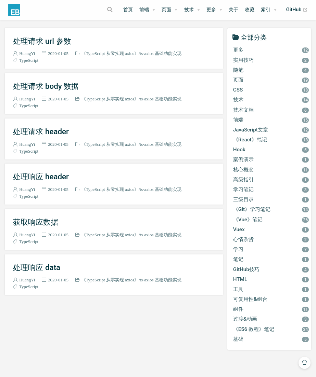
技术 (189, 10)
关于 (233, 10)
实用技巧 (271, 60)
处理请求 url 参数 (42, 41)
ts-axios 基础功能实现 (160, 53)
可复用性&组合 (271, 299)
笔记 (271, 259)
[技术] (192, 10)
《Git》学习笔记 (271, 209)
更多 (211, 10)
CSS (271, 90)
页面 (166, 10)
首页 (128, 10)
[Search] (110, 9)
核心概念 (271, 170)
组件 (271, 309)
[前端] (147, 10)
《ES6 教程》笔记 (271, 329)
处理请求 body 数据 (46, 86)
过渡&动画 (271, 319)
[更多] (214, 10)
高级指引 (271, 180)
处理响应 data (36, 267)
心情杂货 (271, 239)
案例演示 (271, 159)
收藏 (249, 10)
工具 (271, 289)
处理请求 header (41, 131)
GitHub (297, 10)
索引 (265, 10)
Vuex (271, 229)
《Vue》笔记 (271, 220)
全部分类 (254, 37)
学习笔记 (271, 189)
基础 (271, 339)
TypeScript (28, 60)
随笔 (271, 70)
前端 (144, 10)
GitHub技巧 (271, 269)
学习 (271, 249)
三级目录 (271, 199)
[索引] (269, 10)
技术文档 (271, 110)
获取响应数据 (35, 222)
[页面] (169, 10)
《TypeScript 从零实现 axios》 (110, 53)
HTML (271, 279)
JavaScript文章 (271, 130)
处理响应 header (41, 176)
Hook (271, 149)
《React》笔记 (271, 140)
